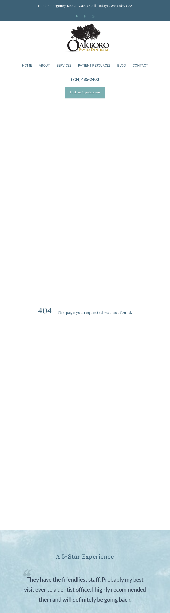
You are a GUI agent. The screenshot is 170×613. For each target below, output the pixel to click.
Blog (121, 65)
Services (64, 65)
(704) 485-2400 (85, 79)
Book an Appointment (85, 92)
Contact (140, 65)
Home (27, 65)
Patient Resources (94, 65)
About (44, 65)
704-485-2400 (120, 6)
